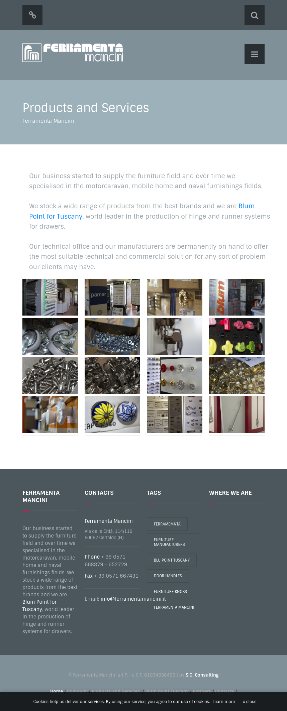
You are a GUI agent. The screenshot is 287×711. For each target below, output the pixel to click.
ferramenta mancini (174, 607)
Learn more (224, 701)
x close (249, 701)
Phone (92, 557)
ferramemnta (167, 524)
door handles (168, 576)
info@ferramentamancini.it (133, 599)
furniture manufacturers (169, 542)
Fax (89, 576)
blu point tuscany (172, 560)
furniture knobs (170, 591)
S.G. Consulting (202, 675)
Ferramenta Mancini (109, 521)
